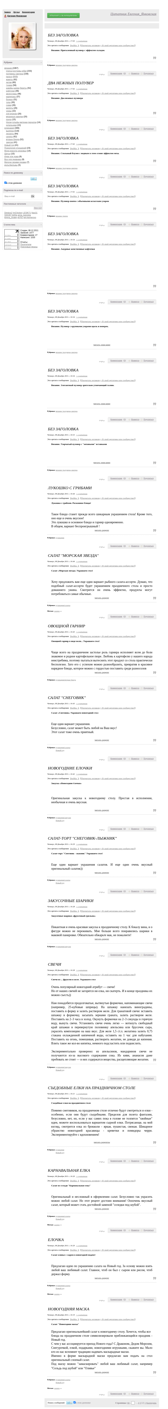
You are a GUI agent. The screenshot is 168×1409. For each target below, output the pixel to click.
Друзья (16, 12)
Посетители (25, 244)
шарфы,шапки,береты (16, 88)
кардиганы (11, 96)
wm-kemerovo (29, 217)
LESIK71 (27, 213)
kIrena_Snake (10, 217)
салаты (9, 136)
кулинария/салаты (63, 605)
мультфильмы (11, 165)
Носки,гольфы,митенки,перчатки (21, 122)
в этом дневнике (14, 183)
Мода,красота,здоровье (15, 151)
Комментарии (28, 12)
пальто (9, 77)
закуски (9, 142)
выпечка (10, 131)
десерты (10, 134)
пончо (9, 119)
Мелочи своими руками (15, 162)
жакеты (9, 79)
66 (128, 1403)
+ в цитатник (81, 41)
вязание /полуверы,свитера (66, 65)
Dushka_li (74, 45)
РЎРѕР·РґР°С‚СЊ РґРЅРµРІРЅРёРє (63, 15)
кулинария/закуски (63, 818)
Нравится (135, 73)
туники (9, 85)
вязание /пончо (62, 216)
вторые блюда (12, 139)
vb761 (20, 217)
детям (9, 82)
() (124, 73)
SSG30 (7, 215)
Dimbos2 (8, 213)
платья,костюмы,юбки (16, 71)
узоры (9, 111)
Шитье (7, 154)
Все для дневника (12, 159)
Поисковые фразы (28, 247)
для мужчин (11, 114)
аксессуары (11, 94)
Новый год (9, 145)
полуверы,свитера (14, 74)
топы (8, 102)
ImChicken (18, 213)
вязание (8, 68)
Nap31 (34, 213)
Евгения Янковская (5, 16)
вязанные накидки (14, 116)
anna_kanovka (24, 215)
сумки (8, 105)
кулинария (9, 128)
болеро (9, 99)
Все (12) (38, 208)
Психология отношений (15, 148)
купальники (11, 125)
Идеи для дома (11, 156)
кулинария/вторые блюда (66, 680)
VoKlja (14, 215)
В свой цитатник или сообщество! (117, 45)
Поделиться (148, 73)
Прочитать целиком (90, 45)
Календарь (151, 1403)
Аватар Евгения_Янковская (22, 35)
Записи (7, 12)
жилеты (9, 108)
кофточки (10, 91)
